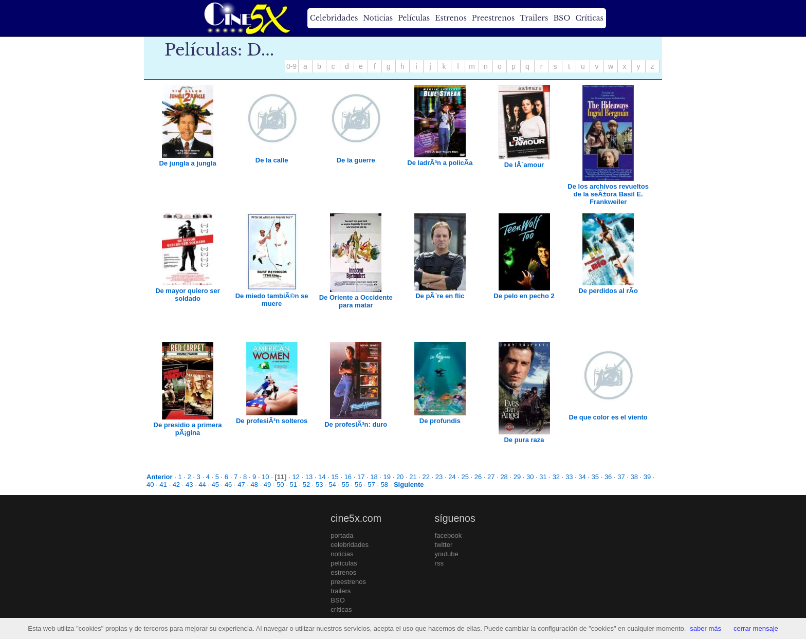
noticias (342, 554)
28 (503, 477)
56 (358, 484)
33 (569, 477)
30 (530, 477)
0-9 (291, 66)
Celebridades (334, 18)
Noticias (378, 18)
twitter (444, 545)
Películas (414, 18)
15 (334, 477)
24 (451, 477)
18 (373, 477)
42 (176, 484)
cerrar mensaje (756, 628)
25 (464, 477)
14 (321, 477)
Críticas (589, 18)
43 (189, 484)
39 (647, 477)
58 (384, 484)
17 (360, 477)
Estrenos (451, 18)
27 (490, 477)
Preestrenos (493, 18)
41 (163, 484)
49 (267, 484)
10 (265, 477)
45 (215, 484)
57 (371, 484)
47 (241, 484)
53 (319, 484)
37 (621, 477)
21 (412, 477)
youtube (447, 554)
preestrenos (348, 582)
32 (556, 477)
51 (293, 484)
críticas (341, 609)
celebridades (350, 545)
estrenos (343, 572)
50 (280, 484)
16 (348, 477)
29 (517, 477)
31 (542, 477)
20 (400, 477)
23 (439, 477)
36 (608, 477)
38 (634, 477)
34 (581, 477)
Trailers (534, 18)
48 (254, 484)
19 (387, 477)
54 (332, 484)
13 (309, 477)
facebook (448, 535)
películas (344, 563)
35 (595, 477)
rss (439, 563)
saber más (705, 628)
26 (478, 477)
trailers (341, 591)
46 (228, 484)
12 (295, 477)
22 (426, 477)
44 (202, 484)
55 (345, 484)
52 (306, 484)
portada (342, 535)
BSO (561, 18)
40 (150, 484)
